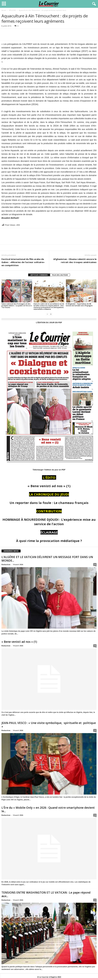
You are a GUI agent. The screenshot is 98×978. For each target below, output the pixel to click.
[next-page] (50, 314)
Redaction (5, 564)
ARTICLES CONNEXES (39, 275)
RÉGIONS (12, 10)
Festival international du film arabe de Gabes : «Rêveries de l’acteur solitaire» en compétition (23, 262)
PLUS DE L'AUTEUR (60, 275)
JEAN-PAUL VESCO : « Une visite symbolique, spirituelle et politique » (48, 724)
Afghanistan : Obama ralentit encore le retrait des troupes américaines (75, 261)
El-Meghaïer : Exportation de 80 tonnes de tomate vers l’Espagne (79, 305)
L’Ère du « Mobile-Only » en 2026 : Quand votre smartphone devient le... (48, 809)
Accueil (3, 10)
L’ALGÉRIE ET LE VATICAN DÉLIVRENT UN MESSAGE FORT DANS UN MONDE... (47, 558)
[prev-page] (47, 314)
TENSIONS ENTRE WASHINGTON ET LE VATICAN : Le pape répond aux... (45, 894)
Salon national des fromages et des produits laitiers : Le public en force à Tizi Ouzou (16, 305)
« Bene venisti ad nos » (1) (20, 642)
